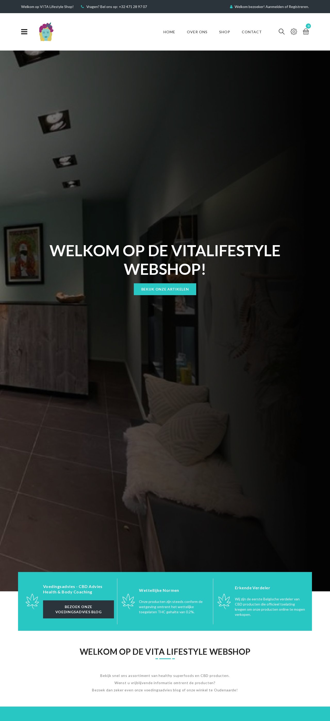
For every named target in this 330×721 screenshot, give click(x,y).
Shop (224, 32)
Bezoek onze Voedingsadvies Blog (78, 609)
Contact (252, 32)
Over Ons (197, 32)
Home (169, 32)
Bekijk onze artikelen (165, 289)
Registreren (298, 6)
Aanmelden (275, 6)
